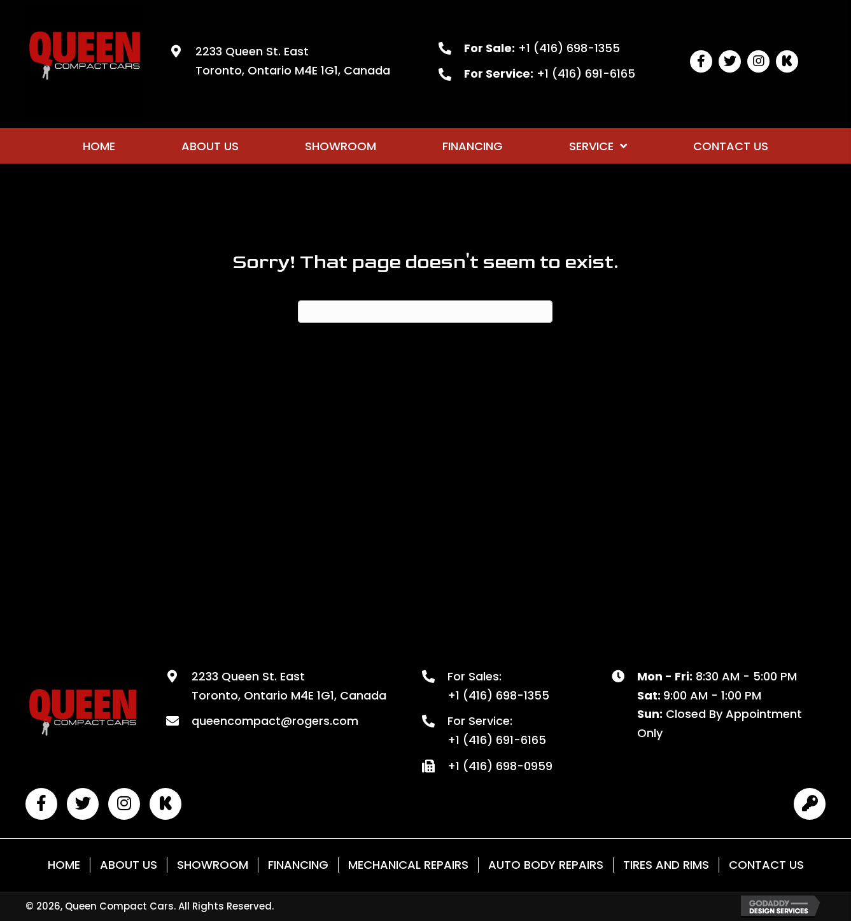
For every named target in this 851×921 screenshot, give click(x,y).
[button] (701, 61)
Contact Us (766, 864)
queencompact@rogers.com (275, 721)
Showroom (212, 864)
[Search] (425, 311)
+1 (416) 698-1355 (569, 48)
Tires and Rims (666, 864)
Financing (298, 864)
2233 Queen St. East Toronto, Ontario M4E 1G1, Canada (289, 685)
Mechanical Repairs (408, 864)
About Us (128, 864)
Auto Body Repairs (545, 864)
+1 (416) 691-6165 (586, 73)
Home (64, 864)
